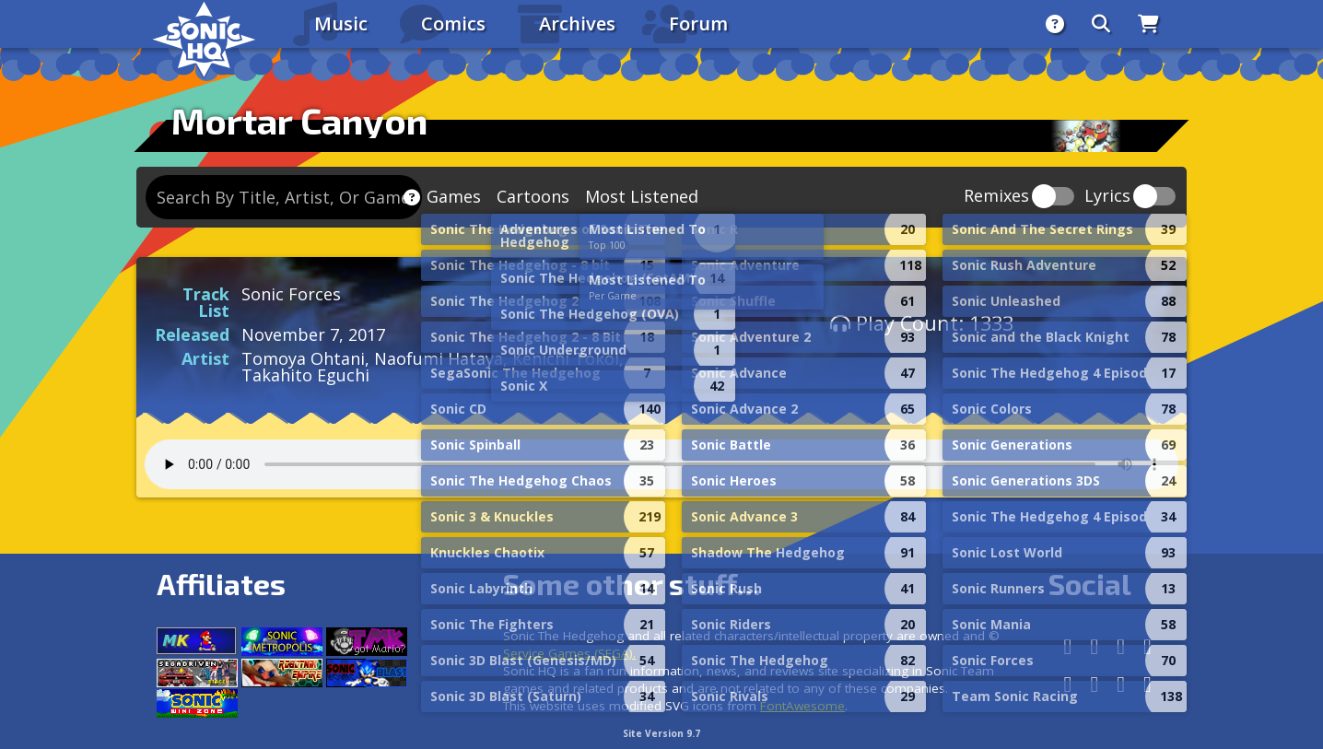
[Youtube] (1121, 684)
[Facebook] (1094, 646)
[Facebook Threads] (1147, 684)
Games (454, 196)
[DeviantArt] (1094, 684)
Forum (698, 23)
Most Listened (641, 196)
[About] (1055, 24)
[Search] (1101, 24)
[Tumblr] (1068, 684)
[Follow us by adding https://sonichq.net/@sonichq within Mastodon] (1068, 646)
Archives (577, 23)
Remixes (996, 196)
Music (341, 23)
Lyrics (1107, 196)
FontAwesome (802, 705)
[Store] (1148, 24)
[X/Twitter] (1147, 646)
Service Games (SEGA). (569, 653)
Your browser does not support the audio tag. (661, 464)
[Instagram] (1121, 646)
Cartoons (533, 196)
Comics (453, 23)
